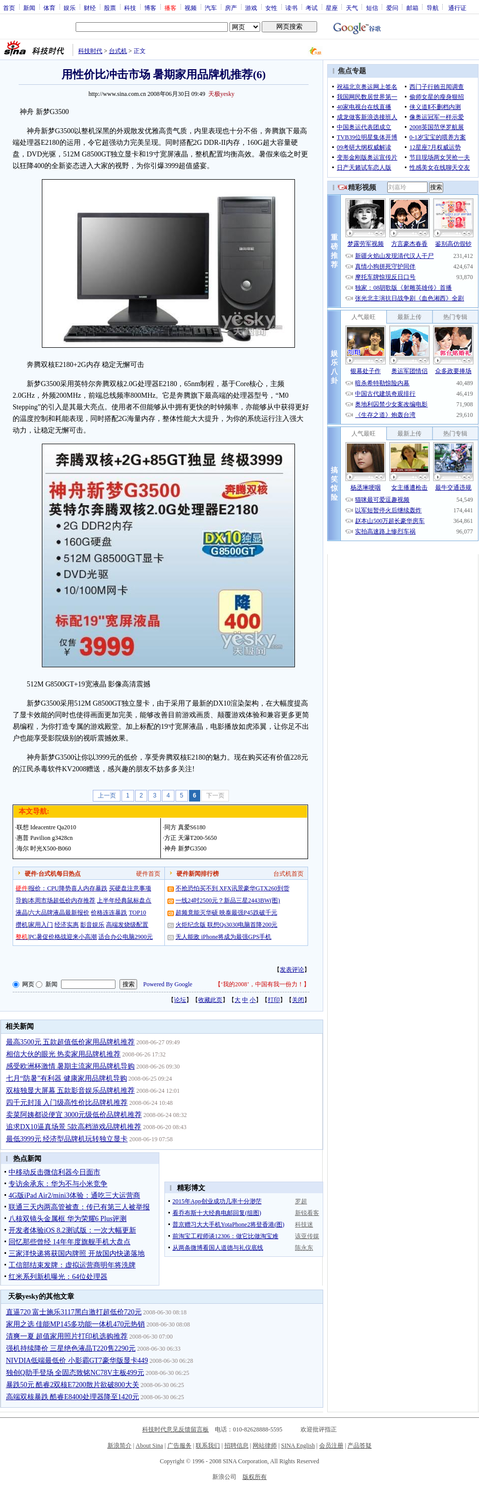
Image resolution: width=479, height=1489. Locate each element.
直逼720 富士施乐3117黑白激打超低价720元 (74, 1312)
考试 (312, 8)
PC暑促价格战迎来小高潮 (63, 936)
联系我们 (208, 1445)
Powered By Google (167, 984)
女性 (271, 8)
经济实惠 (66, 924)
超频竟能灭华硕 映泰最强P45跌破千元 (226, 912)
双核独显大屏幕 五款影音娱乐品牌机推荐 (70, 1090)
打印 (274, 999)
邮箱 (412, 8)
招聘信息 (236, 1445)
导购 (22, 900)
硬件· (31, 873)
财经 (90, 8)
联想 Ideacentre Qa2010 (46, 827)
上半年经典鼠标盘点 (124, 900)
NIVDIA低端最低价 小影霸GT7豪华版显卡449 (77, 1360)
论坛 (180, 999)
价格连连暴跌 (109, 912)
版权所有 (255, 1476)
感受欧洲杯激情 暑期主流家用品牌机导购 (70, 1066)
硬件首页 (148, 873)
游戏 (251, 8)
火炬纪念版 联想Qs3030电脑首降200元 (226, 924)
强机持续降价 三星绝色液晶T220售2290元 (71, 1348)
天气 (352, 8)
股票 (110, 8)
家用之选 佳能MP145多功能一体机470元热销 (75, 1324)
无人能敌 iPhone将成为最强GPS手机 (223, 936)
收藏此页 (210, 999)
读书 (291, 8)
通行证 (457, 8)
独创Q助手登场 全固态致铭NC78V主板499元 (75, 1372)
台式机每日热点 (59, 873)
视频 (191, 8)
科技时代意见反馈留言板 (175, 1429)
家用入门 (41, 924)
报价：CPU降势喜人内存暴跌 (68, 888)
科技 (130, 8)
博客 (150, 8)
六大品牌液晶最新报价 (59, 912)
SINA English (298, 1445)
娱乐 (70, 8)
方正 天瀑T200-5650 (190, 837)
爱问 (392, 8)
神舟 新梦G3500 (185, 848)
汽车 (211, 8)
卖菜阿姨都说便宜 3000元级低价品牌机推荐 (74, 1115)
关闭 (298, 999)
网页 (28, 984)
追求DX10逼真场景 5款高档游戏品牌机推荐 (74, 1127)
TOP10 (137, 912)
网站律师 (265, 1445)
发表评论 (292, 969)
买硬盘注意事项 (130, 888)
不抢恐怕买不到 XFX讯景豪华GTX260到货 (232, 888)
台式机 (118, 51)
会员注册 (331, 1445)
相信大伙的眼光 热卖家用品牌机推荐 (63, 1054)
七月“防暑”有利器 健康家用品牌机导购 (66, 1078)
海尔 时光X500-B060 (44, 848)
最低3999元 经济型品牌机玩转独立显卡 (67, 1139)
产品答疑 (359, 1445)
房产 (231, 8)
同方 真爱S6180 (185, 827)
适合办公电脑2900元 (125, 936)
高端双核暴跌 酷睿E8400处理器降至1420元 (72, 1397)
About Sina (149, 1445)
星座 (332, 8)
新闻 (29, 8)
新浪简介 (119, 1445)
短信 (372, 8)
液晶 (22, 912)
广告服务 (179, 1445)
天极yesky (221, 93)
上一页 (107, 795)
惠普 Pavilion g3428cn (45, 837)
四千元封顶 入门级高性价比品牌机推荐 (67, 1102)
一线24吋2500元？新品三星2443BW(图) (227, 900)
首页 (9, 8)
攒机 (22, 924)
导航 (433, 8)
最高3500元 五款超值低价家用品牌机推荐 (70, 1042)
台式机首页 (288, 873)
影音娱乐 (92, 924)
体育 (49, 8)
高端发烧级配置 (127, 924)
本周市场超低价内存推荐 (62, 900)
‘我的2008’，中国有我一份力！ (262, 984)
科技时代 (90, 51)
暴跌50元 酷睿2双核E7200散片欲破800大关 (72, 1385)
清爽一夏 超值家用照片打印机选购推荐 (67, 1336)
